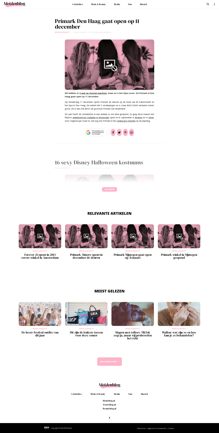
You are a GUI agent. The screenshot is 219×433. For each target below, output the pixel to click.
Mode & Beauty (98, 4)
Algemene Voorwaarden (157, 428)
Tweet (118, 132)
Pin (126, 132)
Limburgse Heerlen (126, 120)
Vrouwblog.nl (109, 404)
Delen (109, 132)
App (135, 132)
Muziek (143, 4)
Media (117, 4)
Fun (130, 4)
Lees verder (109, 190)
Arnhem (138, 117)
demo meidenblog (103, 32)
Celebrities (77, 4)
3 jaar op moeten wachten (93, 93)
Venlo (151, 117)
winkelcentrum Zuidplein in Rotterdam (91, 117)
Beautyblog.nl (109, 408)
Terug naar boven (108, 364)
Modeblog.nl (109, 400)
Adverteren (141, 428)
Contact (171, 428)
